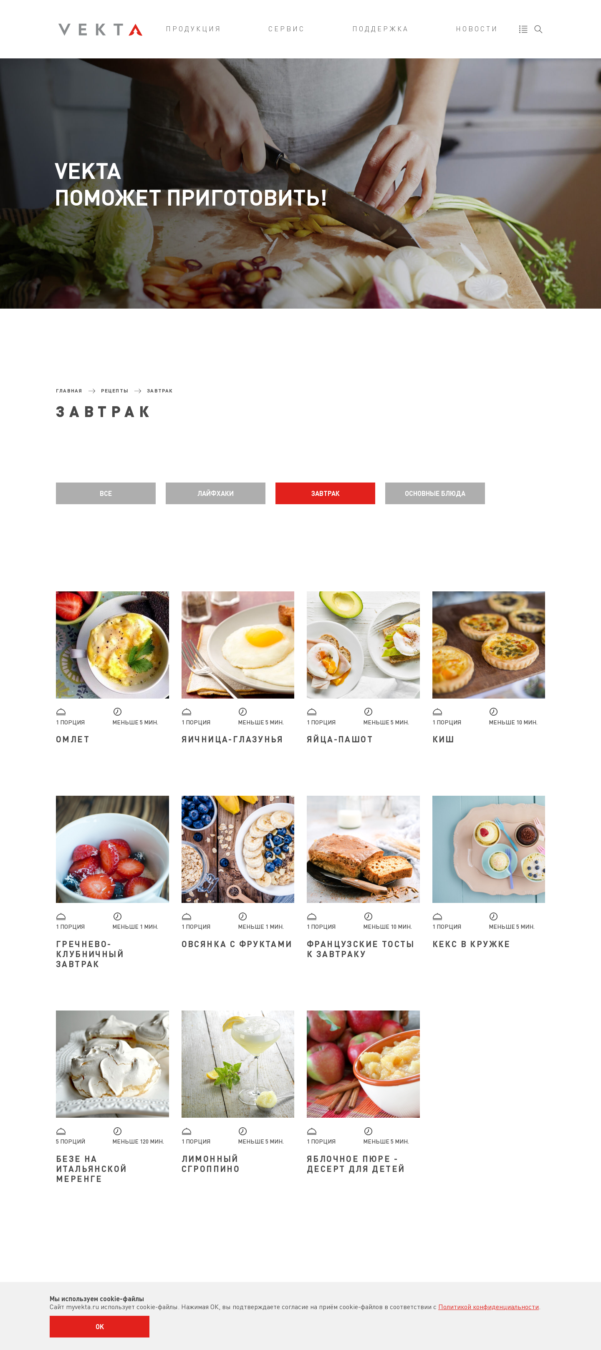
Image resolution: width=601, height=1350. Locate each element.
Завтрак (325, 493)
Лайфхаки (215, 493)
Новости (477, 29)
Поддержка (380, 29)
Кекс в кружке (471, 944)
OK (100, 1326)
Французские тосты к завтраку (361, 949)
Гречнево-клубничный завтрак (90, 954)
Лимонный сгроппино (211, 1164)
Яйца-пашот (340, 739)
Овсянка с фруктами (237, 944)
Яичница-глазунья (233, 739)
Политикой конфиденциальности (488, 1306)
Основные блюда (435, 493)
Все (106, 493)
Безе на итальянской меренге (91, 1169)
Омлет (73, 739)
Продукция (194, 29)
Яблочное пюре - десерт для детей (356, 1164)
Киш (443, 739)
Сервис (286, 29)
